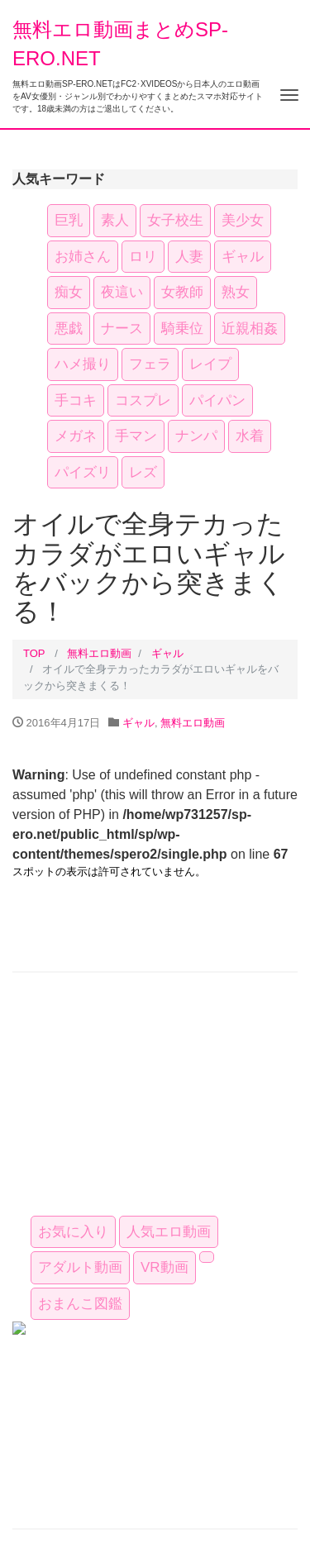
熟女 (236, 292)
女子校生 (175, 220)
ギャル (243, 256)
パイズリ (83, 472)
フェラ (150, 364)
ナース (122, 328)
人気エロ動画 (168, 1232)
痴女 (69, 292)
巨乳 (69, 220)
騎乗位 (182, 328)
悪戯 (69, 328)
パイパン (217, 400)
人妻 (189, 256)
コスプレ (143, 400)
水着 (250, 436)
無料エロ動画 (99, 653)
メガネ (76, 436)
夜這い (122, 292)
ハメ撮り (83, 364)
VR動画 (164, 1267)
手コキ (76, 400)
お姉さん (83, 256)
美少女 (243, 220)
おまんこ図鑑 (80, 1304)
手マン (136, 436)
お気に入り (73, 1232)
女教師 (182, 292)
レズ (143, 472)
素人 (115, 220)
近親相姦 (250, 328)
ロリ (143, 256)
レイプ (210, 364)
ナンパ (196, 436)
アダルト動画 (80, 1267)
